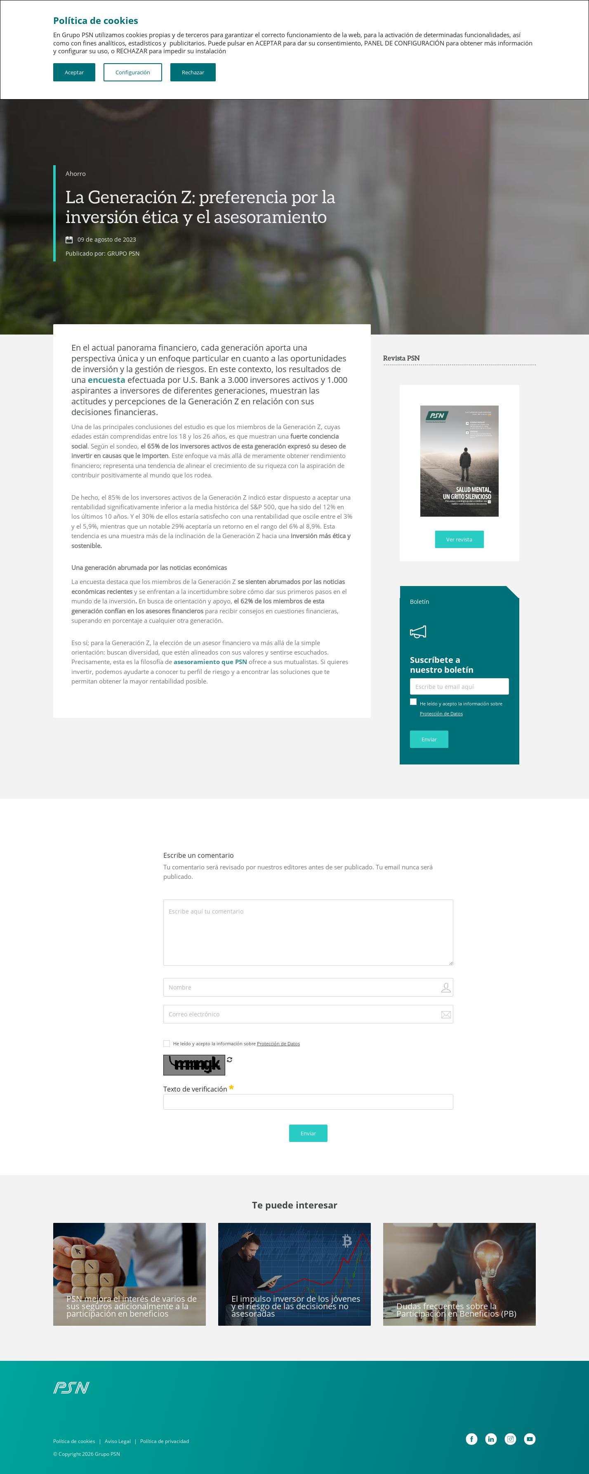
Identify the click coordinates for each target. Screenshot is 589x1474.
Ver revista (459, 539)
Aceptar (74, 72)
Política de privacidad (164, 1441)
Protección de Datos (441, 713)
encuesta (106, 379)
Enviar (429, 739)
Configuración (132, 72)
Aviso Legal (118, 1441)
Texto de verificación (198, 1089)
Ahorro (76, 173)
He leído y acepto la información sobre (236, 1043)
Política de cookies (74, 1441)
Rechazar (193, 72)
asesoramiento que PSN (209, 661)
